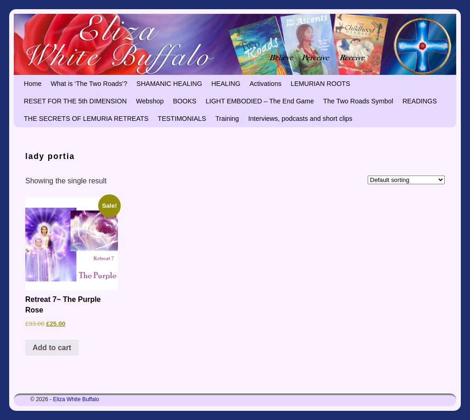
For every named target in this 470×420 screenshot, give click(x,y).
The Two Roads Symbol (358, 101)
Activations (266, 83)
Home (32, 83)
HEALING (225, 83)
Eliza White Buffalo (76, 399)
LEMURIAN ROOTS (320, 83)
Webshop (150, 101)
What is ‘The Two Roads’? (88, 83)
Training (227, 118)
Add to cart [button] (52, 348)
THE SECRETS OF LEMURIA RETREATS (86, 118)
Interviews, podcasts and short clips (300, 118)
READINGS (420, 101)
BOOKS (184, 101)
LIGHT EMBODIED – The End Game (260, 101)
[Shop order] (406, 180)
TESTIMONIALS (182, 118)
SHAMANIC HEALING (169, 83)
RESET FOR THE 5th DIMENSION (75, 101)
